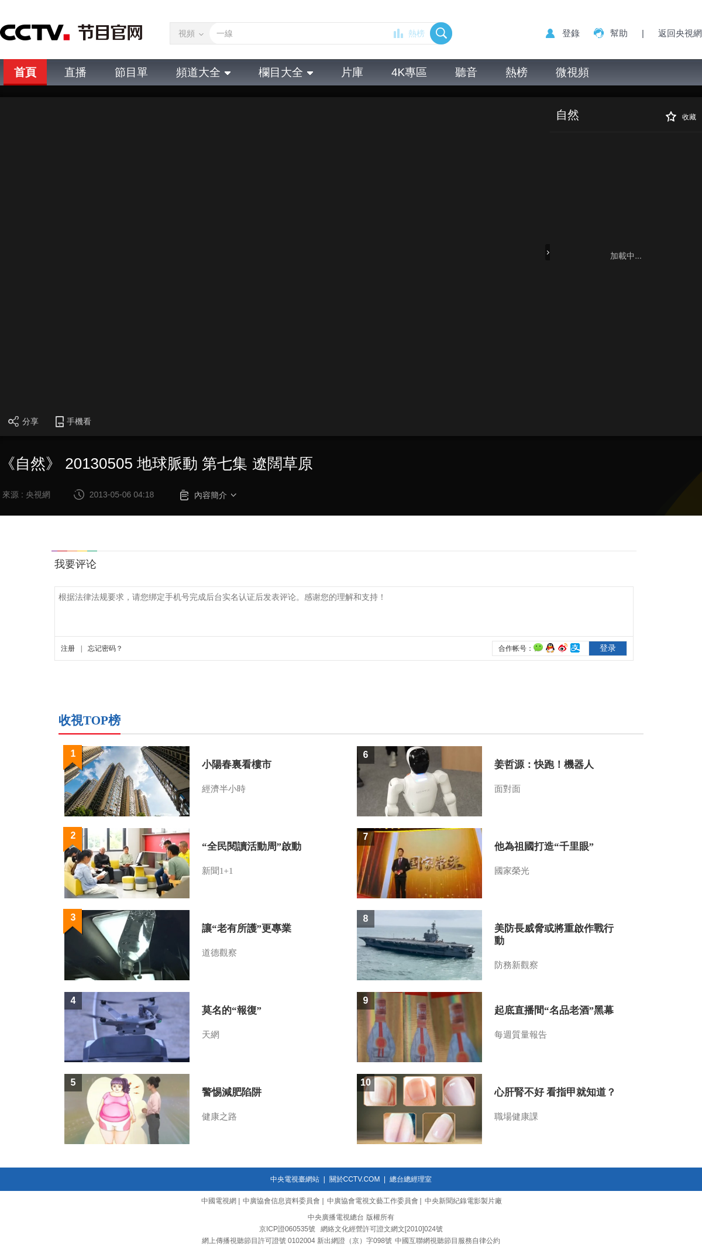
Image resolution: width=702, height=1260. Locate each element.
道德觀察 (219, 952)
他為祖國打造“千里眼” (544, 846)
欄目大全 (286, 72)
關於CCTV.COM (354, 1179)
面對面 (507, 789)
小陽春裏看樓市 (236, 764)
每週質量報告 (520, 1034)
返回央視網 (680, 33)
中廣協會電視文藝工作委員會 (372, 1201)
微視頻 (572, 72)
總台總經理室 (411, 1179)
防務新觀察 (516, 965)
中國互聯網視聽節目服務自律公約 (447, 1241)
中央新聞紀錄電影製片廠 (463, 1201)
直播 (75, 72)
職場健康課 (516, 1116)
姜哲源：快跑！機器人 (544, 764)
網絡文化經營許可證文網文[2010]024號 (382, 1229)
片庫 (352, 72)
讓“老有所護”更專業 (246, 928)
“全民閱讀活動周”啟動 (251, 846)
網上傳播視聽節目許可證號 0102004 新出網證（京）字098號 (297, 1241)
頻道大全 (203, 72)
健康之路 (219, 1116)
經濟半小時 (224, 789)
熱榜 (416, 33)
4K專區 (409, 72)
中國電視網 (218, 1201)
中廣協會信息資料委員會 (281, 1201)
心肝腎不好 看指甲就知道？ (555, 1092)
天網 (210, 1034)
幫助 (619, 33)
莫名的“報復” (231, 1010)
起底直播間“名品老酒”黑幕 (554, 1010)
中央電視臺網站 (294, 1179)
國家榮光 (511, 871)
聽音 (466, 72)
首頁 (25, 72)
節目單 (131, 72)
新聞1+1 (217, 871)
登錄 (571, 33)
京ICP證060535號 (287, 1229)
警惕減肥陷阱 (231, 1092)
